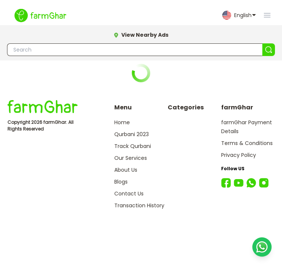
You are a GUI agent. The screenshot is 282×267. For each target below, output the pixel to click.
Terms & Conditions (247, 143)
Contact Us (129, 193)
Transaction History (139, 205)
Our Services (130, 158)
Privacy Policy (238, 155)
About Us (125, 170)
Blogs (121, 181)
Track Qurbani (132, 146)
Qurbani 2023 (131, 134)
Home (122, 122)
